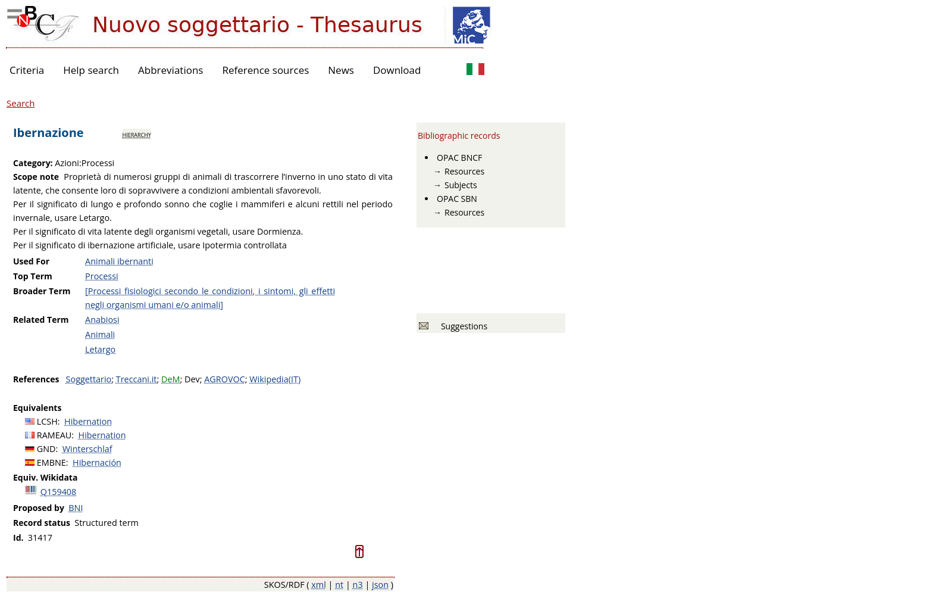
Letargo (100, 349)
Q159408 (58, 491)
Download (397, 70)
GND (46, 448)
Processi (101, 276)
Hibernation (88, 421)
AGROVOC (224, 379)
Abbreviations (170, 70)
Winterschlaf (87, 448)
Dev (192, 379)
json (380, 584)
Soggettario (89, 379)
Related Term (41, 319)
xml (318, 584)
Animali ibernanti (119, 261)
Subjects (460, 185)
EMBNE (51, 462)
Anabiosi (102, 319)
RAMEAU (54, 435)
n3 (358, 584)
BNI (75, 507)
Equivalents (37, 407)
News (341, 70)
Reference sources (265, 70)
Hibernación (97, 462)
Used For (31, 261)
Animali (100, 334)
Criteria (27, 70)
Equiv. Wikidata (45, 477)
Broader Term (42, 291)
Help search (91, 70)
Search (21, 103)
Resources (464, 171)
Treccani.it (136, 379)
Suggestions (462, 326)
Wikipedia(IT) (274, 379)
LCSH (47, 421)
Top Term (32, 276)
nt (339, 584)
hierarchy (137, 134)
